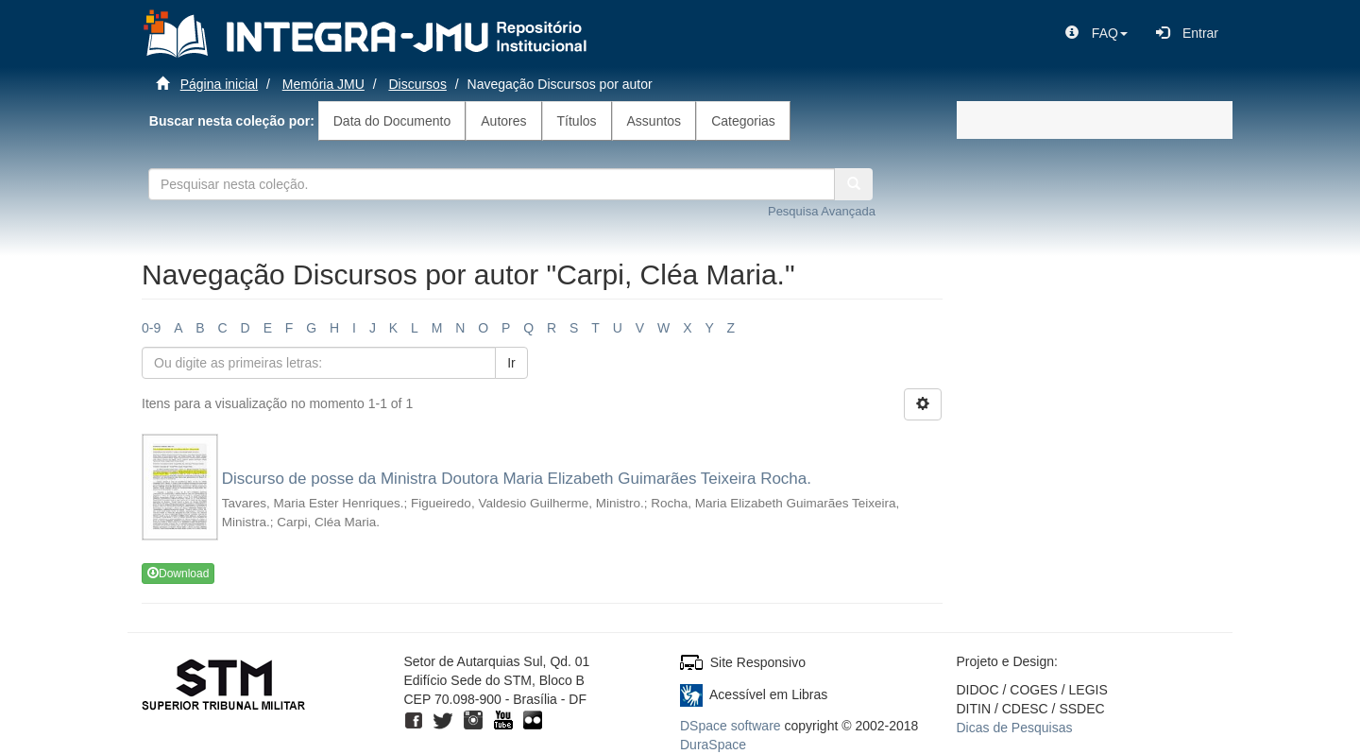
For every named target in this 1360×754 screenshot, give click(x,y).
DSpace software (730, 725)
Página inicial (219, 84)
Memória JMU (323, 84)
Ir (511, 362)
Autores (503, 121)
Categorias (743, 121)
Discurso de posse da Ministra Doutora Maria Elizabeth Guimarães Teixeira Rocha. (516, 479)
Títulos (577, 121)
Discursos (417, 84)
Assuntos (654, 121)
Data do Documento (392, 121)
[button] (1096, 33)
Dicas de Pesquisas (1015, 727)
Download (178, 573)
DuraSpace (713, 744)
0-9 (151, 327)
